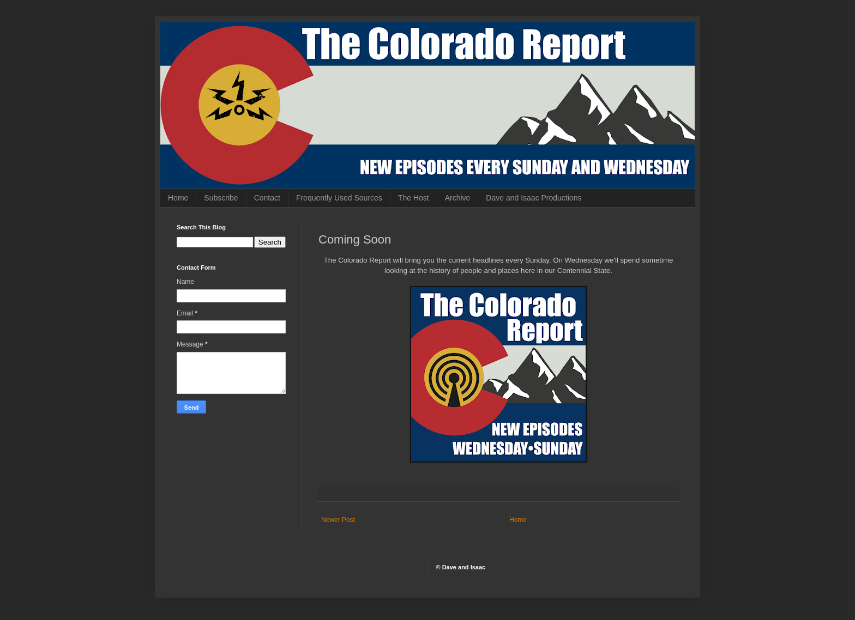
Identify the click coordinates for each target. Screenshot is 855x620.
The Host (413, 197)
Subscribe (221, 197)
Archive (458, 197)
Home (178, 197)
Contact (267, 197)
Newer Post (338, 520)
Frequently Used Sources (339, 197)
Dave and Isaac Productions (533, 197)
